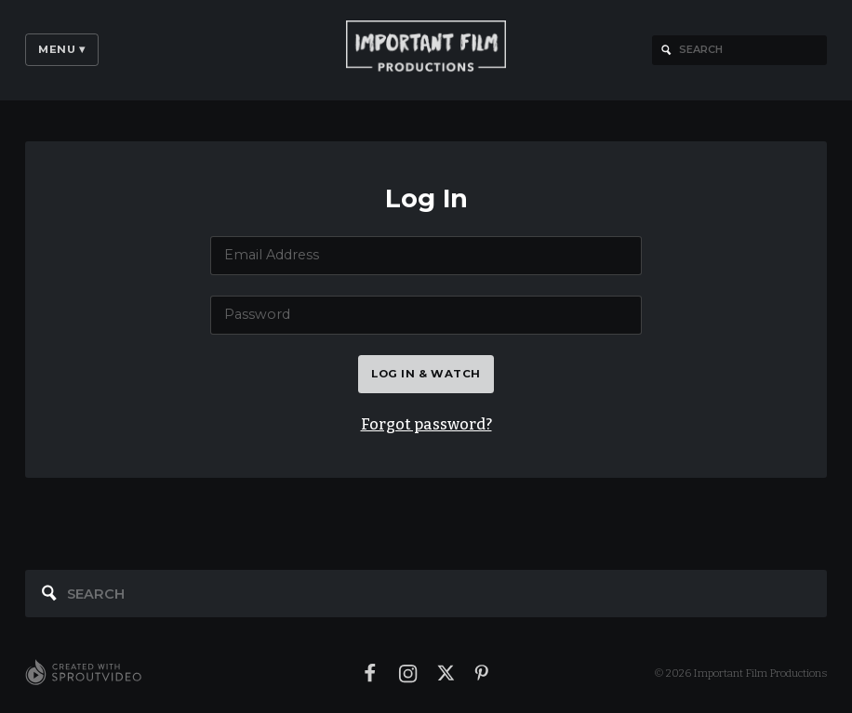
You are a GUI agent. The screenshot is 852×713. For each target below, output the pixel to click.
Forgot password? (426, 424)
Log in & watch (426, 373)
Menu (62, 49)
